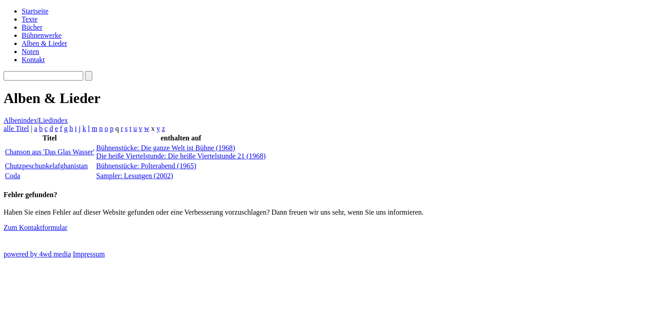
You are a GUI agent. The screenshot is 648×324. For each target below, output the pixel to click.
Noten (30, 51)
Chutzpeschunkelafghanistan (46, 166)
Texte (29, 19)
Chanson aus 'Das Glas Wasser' (49, 152)
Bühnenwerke (42, 35)
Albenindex (20, 120)
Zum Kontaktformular (36, 227)
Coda (12, 176)
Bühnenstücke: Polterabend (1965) (146, 166)
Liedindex (53, 120)
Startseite (35, 11)
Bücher (32, 27)
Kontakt (33, 59)
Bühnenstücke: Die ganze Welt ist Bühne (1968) (165, 148)
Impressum (89, 254)
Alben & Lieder (44, 43)
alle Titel (16, 128)
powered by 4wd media (37, 254)
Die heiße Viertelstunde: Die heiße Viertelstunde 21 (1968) (181, 156)
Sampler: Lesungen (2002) (134, 176)
